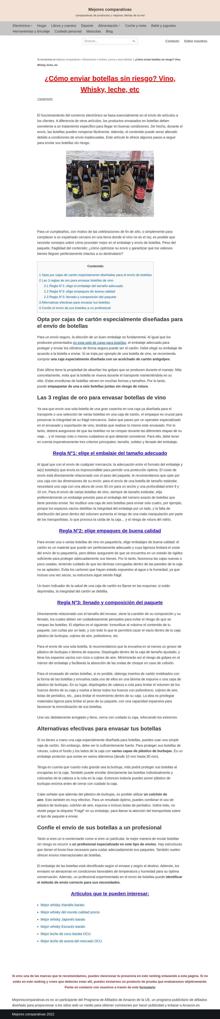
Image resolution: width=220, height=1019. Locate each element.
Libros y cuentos (63, 26)
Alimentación (89, 59)
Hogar (41, 26)
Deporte (87, 26)
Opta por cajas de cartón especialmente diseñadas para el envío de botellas (95, 275)
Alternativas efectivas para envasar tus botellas (74, 302)
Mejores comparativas (68, 59)
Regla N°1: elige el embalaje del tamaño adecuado (83, 286)
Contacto (172, 41)
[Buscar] (106, 41)
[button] (31, 25)
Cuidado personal (68, 31)
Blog (109, 31)
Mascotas (93, 31)
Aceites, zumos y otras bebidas (115, 59)
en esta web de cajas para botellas (99, 342)
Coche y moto (135, 26)
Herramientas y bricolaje (31, 31)
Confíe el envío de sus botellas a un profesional (75, 308)
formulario (147, 987)
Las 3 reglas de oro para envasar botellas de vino (76, 280)
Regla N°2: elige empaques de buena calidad (79, 291)
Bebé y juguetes (163, 26)
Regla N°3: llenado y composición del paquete (80, 297)
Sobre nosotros (195, 41)
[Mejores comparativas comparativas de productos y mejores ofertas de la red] (110, 12)
